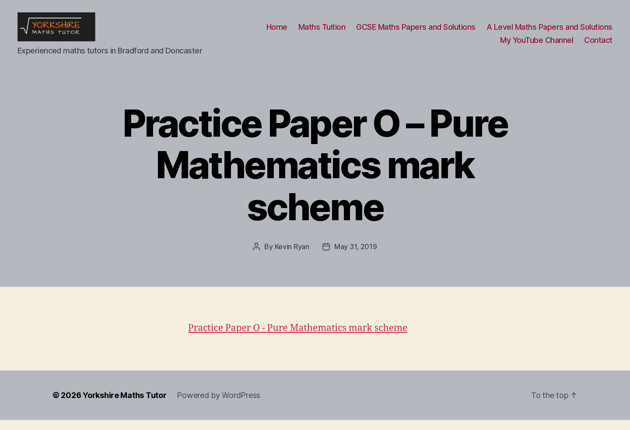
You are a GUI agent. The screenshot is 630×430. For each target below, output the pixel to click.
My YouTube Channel (536, 45)
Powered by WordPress (218, 405)
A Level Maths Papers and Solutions (549, 32)
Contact (598, 45)
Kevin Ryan (292, 256)
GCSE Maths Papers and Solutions (416, 32)
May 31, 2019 (355, 256)
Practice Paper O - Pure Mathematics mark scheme (297, 338)
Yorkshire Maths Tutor (124, 405)
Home (276, 32)
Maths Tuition (322, 32)
